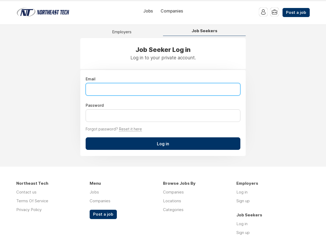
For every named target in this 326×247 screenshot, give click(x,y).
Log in (242, 192)
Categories (173, 209)
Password (95, 105)
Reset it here (130, 129)
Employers (122, 32)
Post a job (296, 12)
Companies (172, 11)
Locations (172, 200)
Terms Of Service (32, 200)
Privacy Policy (29, 209)
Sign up (243, 200)
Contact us (26, 192)
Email (91, 79)
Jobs (148, 11)
